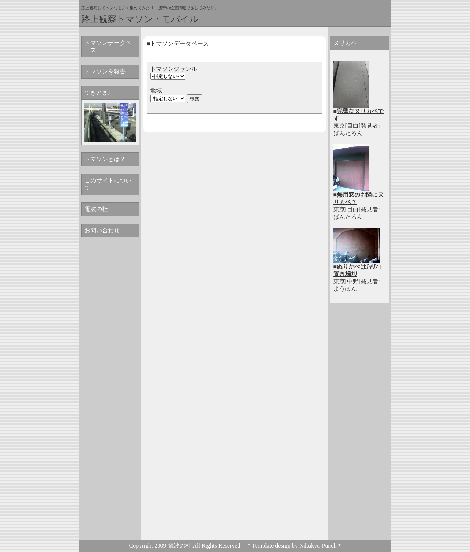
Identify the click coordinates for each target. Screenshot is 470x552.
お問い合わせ (102, 230)
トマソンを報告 (105, 71)
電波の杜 (96, 209)
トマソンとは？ (105, 159)
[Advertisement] (359, 428)
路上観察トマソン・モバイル (140, 19)
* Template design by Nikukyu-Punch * (294, 545)
